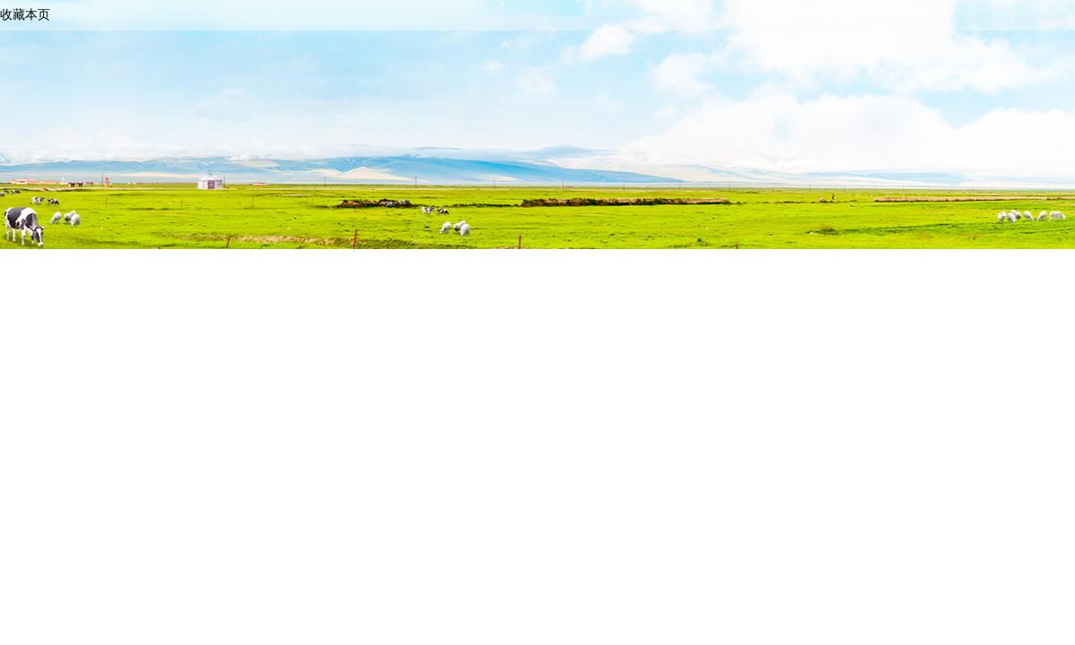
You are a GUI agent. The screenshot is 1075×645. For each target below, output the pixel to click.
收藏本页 (25, 15)
